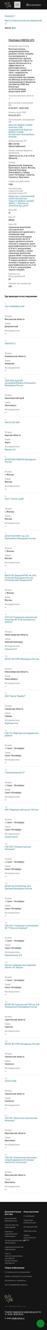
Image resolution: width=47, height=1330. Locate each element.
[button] (40, 1324)
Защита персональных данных (30, 1237)
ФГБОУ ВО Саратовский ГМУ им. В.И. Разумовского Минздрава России (22, 1005)
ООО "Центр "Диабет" (15, 696)
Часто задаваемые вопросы (16, 1285)
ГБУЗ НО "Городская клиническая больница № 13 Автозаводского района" (21, 619)
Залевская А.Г (11, 837)
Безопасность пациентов (15, 1281)
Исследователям (30, 1227)
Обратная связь (30, 1231)
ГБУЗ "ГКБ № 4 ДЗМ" (14, 499)
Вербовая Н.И (11, 723)
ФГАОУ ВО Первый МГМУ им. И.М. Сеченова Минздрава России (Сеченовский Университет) (20, 577)
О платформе (29, 1216)
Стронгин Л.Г (11, 649)
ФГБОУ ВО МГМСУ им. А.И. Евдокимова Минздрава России (20, 537)
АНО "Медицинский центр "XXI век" (22, 810)
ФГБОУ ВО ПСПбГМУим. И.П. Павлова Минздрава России (18, 887)
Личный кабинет (35, 5)
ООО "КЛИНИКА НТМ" (15, 306)
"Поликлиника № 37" (15, 772)
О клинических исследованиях (17, 1272)
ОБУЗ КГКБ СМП (12, 422)
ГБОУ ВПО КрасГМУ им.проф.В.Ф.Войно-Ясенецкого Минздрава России (20, 383)
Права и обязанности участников (18, 1276)
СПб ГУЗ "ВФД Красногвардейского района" (22, 734)
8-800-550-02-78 (30, 1312)
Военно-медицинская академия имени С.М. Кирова (20, 966)
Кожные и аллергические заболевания (11, 1234)
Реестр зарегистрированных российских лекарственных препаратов (13, 1258)
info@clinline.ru (18, 1318)
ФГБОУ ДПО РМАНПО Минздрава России (20, 460)
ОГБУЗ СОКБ (10, 1081)
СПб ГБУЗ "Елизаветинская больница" (18, 848)
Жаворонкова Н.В (13, 955)
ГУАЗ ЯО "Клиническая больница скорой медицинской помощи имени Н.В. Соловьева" (20, 1159)
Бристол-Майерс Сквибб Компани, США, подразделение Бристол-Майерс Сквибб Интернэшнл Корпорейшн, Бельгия (21, 131)
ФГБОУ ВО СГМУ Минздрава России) (22, 1044)
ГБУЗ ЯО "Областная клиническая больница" (21, 1119)
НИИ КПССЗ (10, 343)
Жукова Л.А (10, 449)
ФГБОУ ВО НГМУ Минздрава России (22, 659)
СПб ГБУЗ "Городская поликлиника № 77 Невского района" (21, 926)
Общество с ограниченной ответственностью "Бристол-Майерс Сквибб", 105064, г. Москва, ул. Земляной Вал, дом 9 (21, 201)
